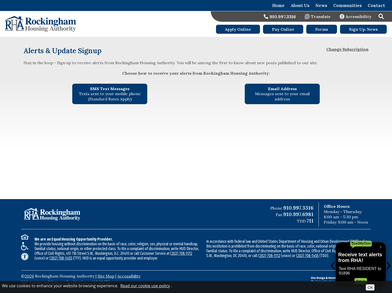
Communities (347, 5)
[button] (382, 16)
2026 (29, 276)
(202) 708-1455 (61, 258)
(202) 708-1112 (181, 253)
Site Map (106, 276)
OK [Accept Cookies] (370, 287)
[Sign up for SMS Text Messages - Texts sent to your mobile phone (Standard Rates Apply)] (109, 94)
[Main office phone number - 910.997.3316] (279, 16)
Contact (376, 5)
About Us (300, 5)
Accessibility (128, 276)
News (321, 5)
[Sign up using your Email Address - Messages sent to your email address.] (282, 94)
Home (278, 5)
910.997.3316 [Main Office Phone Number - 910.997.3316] (298, 208)
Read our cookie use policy (145, 286)
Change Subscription (347, 49)
